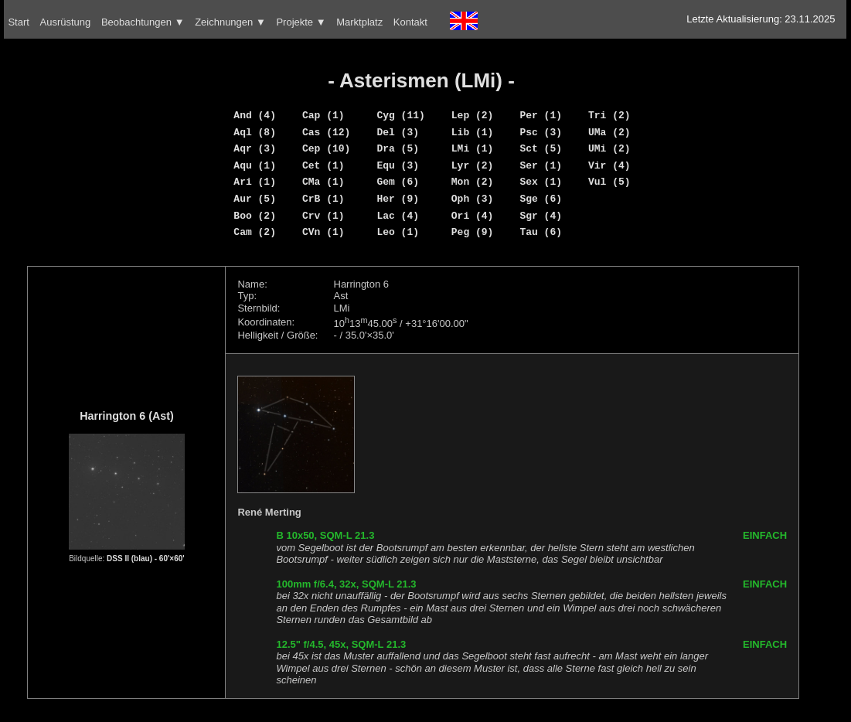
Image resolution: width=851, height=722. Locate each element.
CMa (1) (323, 182)
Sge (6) (540, 199)
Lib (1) (472, 132)
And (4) (254, 115)
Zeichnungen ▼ (230, 22)
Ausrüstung (65, 22)
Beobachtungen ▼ (143, 22)
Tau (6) (540, 232)
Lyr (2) (472, 165)
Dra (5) (397, 148)
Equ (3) (397, 165)
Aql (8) (254, 132)
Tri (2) (609, 115)
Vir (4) (609, 165)
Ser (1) (540, 165)
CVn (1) (323, 232)
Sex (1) (540, 182)
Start (18, 22)
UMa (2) (609, 132)
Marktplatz (359, 22)
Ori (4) (472, 216)
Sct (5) (540, 148)
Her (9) (397, 199)
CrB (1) (323, 199)
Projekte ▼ (300, 22)
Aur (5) (254, 199)
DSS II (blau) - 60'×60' (146, 558)
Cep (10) (326, 148)
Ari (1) (254, 182)
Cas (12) (326, 132)
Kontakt (410, 22)
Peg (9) (472, 232)
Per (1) (540, 115)
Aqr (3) (254, 148)
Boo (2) (254, 216)
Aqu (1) (254, 165)
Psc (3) (540, 132)
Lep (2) (472, 115)
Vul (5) (609, 182)
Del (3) (397, 132)
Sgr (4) (540, 216)
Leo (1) (397, 232)
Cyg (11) (400, 115)
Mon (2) (472, 182)
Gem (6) (397, 182)
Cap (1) (323, 115)
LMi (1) (472, 148)
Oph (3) (472, 199)
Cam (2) (254, 232)
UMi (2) (609, 148)
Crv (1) (323, 216)
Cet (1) (323, 165)
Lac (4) (397, 216)
